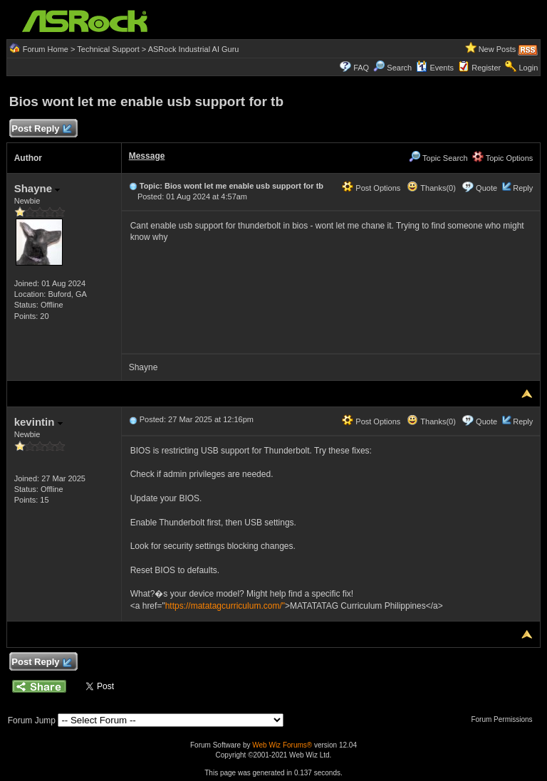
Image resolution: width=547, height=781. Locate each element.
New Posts (497, 49)
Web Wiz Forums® (282, 745)
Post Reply (41, 129)
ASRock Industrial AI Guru (193, 49)
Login (528, 67)
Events (435, 67)
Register (486, 67)
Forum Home (45, 49)
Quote (486, 188)
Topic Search (438, 158)
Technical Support (108, 49)
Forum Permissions (505, 719)
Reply (523, 188)
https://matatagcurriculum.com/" (225, 606)
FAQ (361, 67)
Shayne (37, 188)
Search (399, 67)
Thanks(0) (431, 188)
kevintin (38, 422)
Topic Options (502, 158)
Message (147, 156)
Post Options (371, 188)
